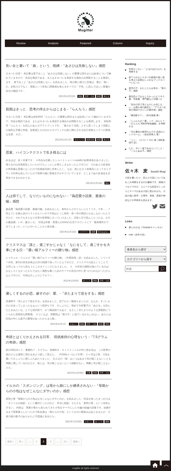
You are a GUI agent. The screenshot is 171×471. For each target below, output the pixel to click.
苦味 (107, 324)
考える (106, 96)
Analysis (53, 43)
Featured (85, 43)
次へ (66, 441)
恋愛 (93, 232)
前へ (21, 441)
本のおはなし (103, 232)
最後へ (76, 441)
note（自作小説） (138, 234)
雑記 (107, 183)
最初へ (10, 441)
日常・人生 (89, 96)
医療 (95, 373)
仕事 (88, 373)
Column (118, 43)
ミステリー (84, 232)
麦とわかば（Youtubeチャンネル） (146, 227)
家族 (80, 96)
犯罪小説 (90, 140)
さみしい (73, 324)
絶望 (99, 96)
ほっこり (86, 281)
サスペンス (79, 140)
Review (21, 43)
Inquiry (150, 43)
